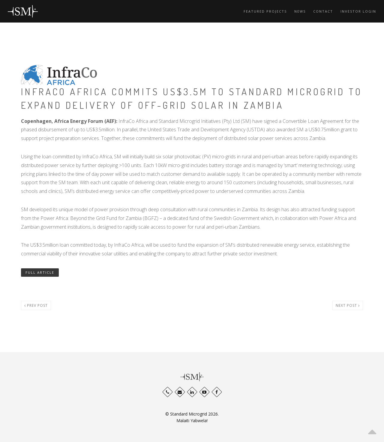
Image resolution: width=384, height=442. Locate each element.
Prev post (36, 305)
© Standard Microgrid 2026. (192, 414)
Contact (323, 11)
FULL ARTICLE (40, 272)
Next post (348, 305)
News (300, 11)
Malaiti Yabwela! (192, 420)
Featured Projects (265, 11)
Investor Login (358, 11)
